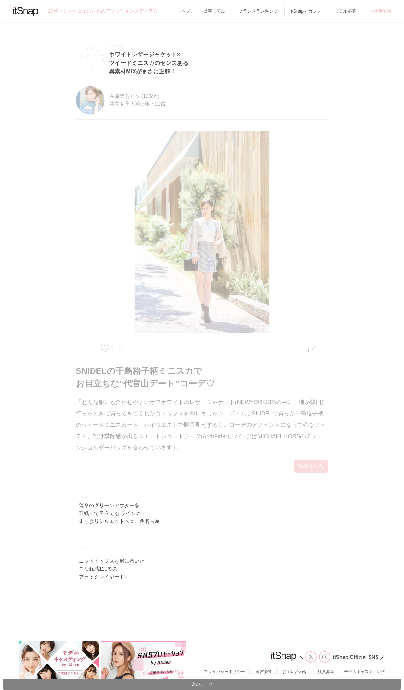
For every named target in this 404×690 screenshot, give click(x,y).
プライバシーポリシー (224, 671)
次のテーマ (202, 684)
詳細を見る (311, 466)
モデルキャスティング (364, 671)
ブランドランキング (258, 11)
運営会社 (264, 671)
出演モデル (214, 11)
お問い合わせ (294, 671)
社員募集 (326, 671)
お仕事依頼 (380, 11)
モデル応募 (345, 11)
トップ (183, 11)
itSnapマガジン (306, 11)
